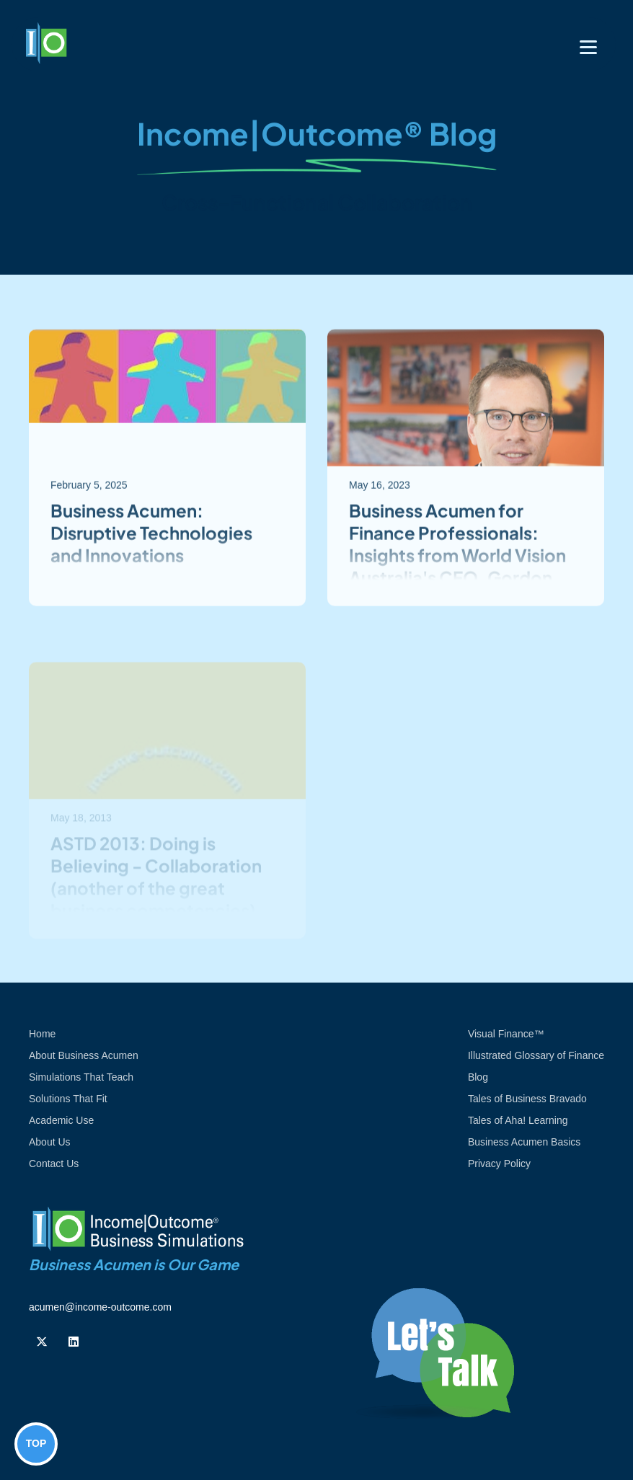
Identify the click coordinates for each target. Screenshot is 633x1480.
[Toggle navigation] (588, 47)
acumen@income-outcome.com (100, 1307)
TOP (36, 1443)
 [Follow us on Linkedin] (73, 1341)
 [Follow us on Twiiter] (42, 1341)
